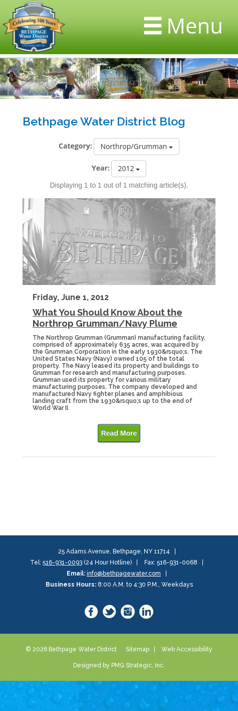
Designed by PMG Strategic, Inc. (119, 665)
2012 (129, 168)
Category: (75, 146)
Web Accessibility (186, 649)
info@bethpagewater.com (124, 573)
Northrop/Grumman (136, 146)
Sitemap (137, 649)
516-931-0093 (62, 562)
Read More (119, 433)
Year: (101, 168)
